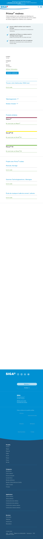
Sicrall (7, 455)
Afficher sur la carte (21, 400)
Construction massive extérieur (13, 507)
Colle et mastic (9, 484)
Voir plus (7, 462)
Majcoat (8, 451)
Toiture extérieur (9, 498)
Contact (26, 387)
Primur (7, 460)
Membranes (9, 471)
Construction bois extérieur (12, 503)
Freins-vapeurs (9, 473)
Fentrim (7, 446)
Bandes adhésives (10, 480)
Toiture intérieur (9, 496)
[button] (18, 374)
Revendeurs (9, 523)
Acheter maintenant (12, 73)
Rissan (7, 457)
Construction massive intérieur (13, 505)
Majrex (7, 448)
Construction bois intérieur (12, 500)
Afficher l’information (11, 69)
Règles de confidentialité (20, 533)
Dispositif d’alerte (10, 534)
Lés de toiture (9, 477)
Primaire (8, 486)
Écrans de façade (10, 475)
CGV (34, 533)
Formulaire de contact (22, 402)
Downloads (8, 517)
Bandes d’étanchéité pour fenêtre (14, 482)
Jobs (7, 533)
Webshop (26, 384)
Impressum (29, 533)
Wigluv (7, 453)
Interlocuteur (9, 521)
